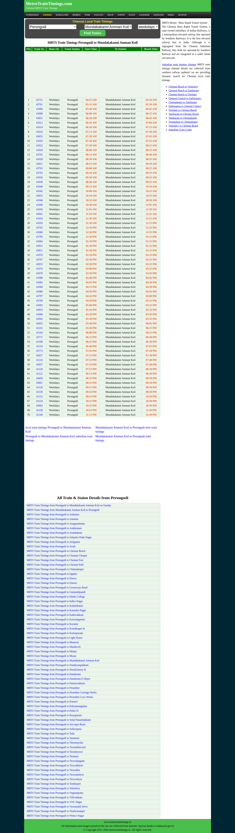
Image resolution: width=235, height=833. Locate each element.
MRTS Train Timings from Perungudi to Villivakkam (54, 797)
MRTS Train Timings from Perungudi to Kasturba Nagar (56, 610)
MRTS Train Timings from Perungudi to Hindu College (56, 596)
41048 (39, 204)
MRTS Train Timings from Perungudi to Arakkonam (54, 528)
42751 (39, 99)
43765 (39, 227)
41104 (39, 332)
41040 (39, 186)
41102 (39, 328)
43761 (39, 104)
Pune (87, 15)
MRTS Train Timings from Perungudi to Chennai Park (55, 564)
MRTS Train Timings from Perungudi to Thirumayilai (55, 742)
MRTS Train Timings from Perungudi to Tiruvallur (53, 770)
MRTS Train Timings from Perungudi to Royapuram (54, 715)
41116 (39, 360)
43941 (39, 214)
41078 (39, 273)
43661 (39, 382)
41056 (39, 223)
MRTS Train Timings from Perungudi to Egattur (52, 573)
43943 (39, 318)
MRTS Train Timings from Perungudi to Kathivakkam (55, 614)
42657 (39, 355)
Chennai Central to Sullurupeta (185, 98)
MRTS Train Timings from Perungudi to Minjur (52, 651)
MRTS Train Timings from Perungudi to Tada (51, 733)
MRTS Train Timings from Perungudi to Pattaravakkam (56, 683)
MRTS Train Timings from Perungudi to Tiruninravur (55, 751)
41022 (39, 145)
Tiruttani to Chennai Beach (183, 110)
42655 (39, 323)
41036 (39, 177)
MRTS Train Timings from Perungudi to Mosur (51, 656)
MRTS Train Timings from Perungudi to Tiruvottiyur (54, 779)
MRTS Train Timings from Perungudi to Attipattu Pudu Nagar (59, 537)
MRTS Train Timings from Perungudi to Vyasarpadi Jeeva (57, 806)
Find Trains (92, 33)
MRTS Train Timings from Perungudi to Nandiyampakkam (58, 665)
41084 (39, 287)
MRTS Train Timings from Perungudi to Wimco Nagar (55, 815)
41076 (39, 268)
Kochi (132, 15)
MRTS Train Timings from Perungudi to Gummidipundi (56, 592)
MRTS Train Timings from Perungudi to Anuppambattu (56, 523)
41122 (39, 373)
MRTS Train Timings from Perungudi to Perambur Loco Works (60, 697)
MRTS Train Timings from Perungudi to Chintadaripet (55, 569)
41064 (39, 241)
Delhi (110, 15)
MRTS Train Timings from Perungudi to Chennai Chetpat (57, 555)
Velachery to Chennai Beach (183, 125)
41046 (39, 200)
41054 (39, 218)
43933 (39, 309)
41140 (39, 414)
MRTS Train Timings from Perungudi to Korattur (52, 624)
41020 (39, 141)
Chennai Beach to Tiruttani (183, 94)
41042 (39, 191)
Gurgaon (158, 15)
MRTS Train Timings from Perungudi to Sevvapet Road (56, 724)
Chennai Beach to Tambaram (184, 90)
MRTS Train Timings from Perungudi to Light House (55, 637)
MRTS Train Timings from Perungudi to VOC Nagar (54, 802)
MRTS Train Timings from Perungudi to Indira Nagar (55, 601)
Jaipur (121, 15)
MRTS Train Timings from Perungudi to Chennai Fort (55, 560)
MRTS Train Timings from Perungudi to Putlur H (52, 710)
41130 (39, 392)
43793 (39, 172)
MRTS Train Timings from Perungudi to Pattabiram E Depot (58, 678)
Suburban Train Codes (180, 129)
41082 (39, 282)
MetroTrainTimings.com (49, 3)
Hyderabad (32, 15)
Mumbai (76, 15)
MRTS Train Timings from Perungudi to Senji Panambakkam (59, 719)
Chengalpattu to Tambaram (183, 102)
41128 (39, 387)
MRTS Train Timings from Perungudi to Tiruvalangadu (56, 760)
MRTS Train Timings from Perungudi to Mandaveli (54, 646)
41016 (39, 131)
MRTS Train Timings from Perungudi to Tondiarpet (54, 783)
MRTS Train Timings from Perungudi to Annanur (52, 519)
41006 (39, 109)
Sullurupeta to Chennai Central (185, 106)
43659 (39, 378)
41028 (39, 159)
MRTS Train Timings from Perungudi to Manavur (53, 642)
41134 (39, 401)
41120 (39, 369)
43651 (39, 118)
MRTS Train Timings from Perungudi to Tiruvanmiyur (55, 774)
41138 (39, 410)
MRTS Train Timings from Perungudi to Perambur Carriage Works (62, 692)
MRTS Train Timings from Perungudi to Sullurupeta (54, 729)
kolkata (98, 15)
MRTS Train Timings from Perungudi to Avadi (51, 546)
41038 (39, 182)
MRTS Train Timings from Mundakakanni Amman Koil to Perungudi (63, 510)
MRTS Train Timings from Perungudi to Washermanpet (56, 811)
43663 (39, 405)
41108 (39, 341)
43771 (39, 337)
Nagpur (182, 15)
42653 (39, 264)
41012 (39, 122)
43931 (39, 245)
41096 (39, 314)
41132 (39, 396)
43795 (39, 236)
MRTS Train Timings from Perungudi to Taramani (53, 738)
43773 (39, 350)
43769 (39, 300)
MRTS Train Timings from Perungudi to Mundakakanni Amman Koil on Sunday (69, 505)
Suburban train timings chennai (179, 64)
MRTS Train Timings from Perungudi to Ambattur (53, 514)
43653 (39, 136)
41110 (39, 346)
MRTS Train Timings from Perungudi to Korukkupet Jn (56, 628)
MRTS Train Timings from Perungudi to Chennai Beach (56, 551)
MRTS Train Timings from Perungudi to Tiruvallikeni (55, 765)
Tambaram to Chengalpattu (183, 118)
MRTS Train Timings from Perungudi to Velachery (53, 788)
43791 (39, 154)
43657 (39, 364)
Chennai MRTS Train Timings (41, 8)
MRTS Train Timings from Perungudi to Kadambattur (55, 605)
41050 (39, 209)
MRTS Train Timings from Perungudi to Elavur (52, 578)
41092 (39, 305)
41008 (39, 113)
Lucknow (144, 15)
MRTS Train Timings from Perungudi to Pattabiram (54, 674)
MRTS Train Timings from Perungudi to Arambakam (54, 532)
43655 (39, 195)
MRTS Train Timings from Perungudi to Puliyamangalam (57, 706)
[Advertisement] (92, 74)
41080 (39, 277)
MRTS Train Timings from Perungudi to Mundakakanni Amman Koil (63, 660)
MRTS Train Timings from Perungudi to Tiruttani (52, 756)
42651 (39, 163)
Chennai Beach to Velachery (183, 86)
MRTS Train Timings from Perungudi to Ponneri (52, 701)
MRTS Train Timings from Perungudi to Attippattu (53, 541)
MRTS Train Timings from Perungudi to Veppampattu (55, 792)
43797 (39, 296)
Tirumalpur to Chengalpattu (183, 121)
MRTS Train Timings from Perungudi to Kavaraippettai (56, 619)
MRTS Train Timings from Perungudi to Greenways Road (57, 587)
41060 (39, 232)
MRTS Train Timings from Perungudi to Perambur (53, 687)
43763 (39, 168)
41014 (39, 127)
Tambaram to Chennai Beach (184, 114)
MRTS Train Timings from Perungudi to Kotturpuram (55, 633)
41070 (39, 255)
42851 (39, 250)
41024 (39, 150)
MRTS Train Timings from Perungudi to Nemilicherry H (56, 669)
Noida (171, 15)
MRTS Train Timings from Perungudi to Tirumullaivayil (56, 747)
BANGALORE (62, 15)
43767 (39, 259)
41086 (39, 291)
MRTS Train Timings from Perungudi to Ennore (52, 583)
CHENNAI (47, 15)
